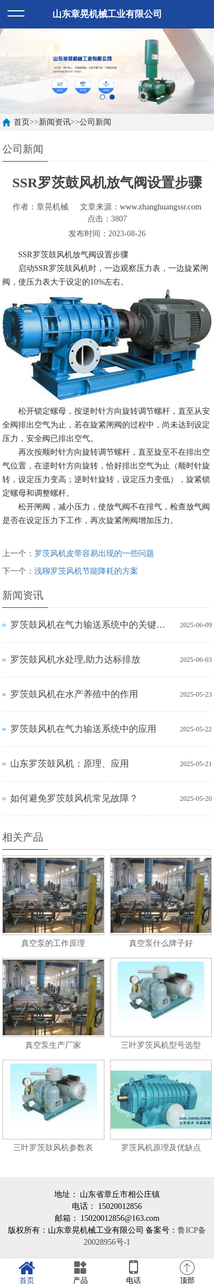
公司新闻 (95, 122)
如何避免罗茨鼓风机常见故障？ (74, 798)
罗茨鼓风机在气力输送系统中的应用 (83, 729)
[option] (107, 71)
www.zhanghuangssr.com (160, 207)
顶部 (187, 1273)
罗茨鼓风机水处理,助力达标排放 (75, 659)
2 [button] (112, 97)
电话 (134, 1273)
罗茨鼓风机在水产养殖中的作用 (74, 694)
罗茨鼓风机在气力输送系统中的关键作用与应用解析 (92, 624)
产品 (80, 1273)
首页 (22, 122)
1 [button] (102, 97)
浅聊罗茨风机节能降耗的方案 (86, 571)
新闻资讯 (55, 122)
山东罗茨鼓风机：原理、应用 (69, 763)
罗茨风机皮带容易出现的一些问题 (94, 553)
